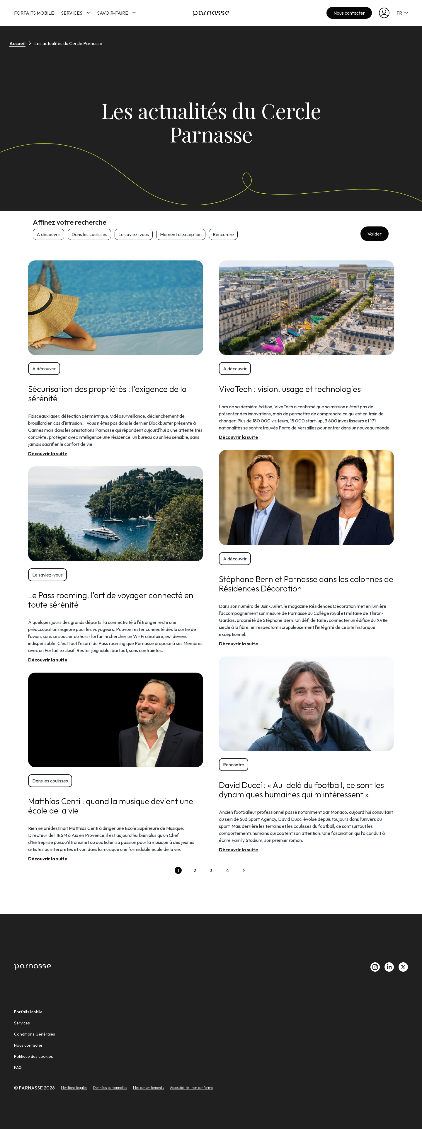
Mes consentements (148, 1087)
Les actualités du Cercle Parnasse (68, 43)
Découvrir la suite (47, 453)
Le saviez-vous (133, 234)
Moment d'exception (181, 234)
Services (75, 13)
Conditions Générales (34, 1034)
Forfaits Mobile (34, 13)
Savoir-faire (116, 13)
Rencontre (223, 234)
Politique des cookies (33, 1056)
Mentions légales (74, 1087)
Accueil (17, 43)
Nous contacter (349, 13)
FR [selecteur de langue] (402, 13)
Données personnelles (110, 1087)
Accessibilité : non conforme (191, 1087)
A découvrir (48, 234)
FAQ (18, 1067)
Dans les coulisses (89, 234)
